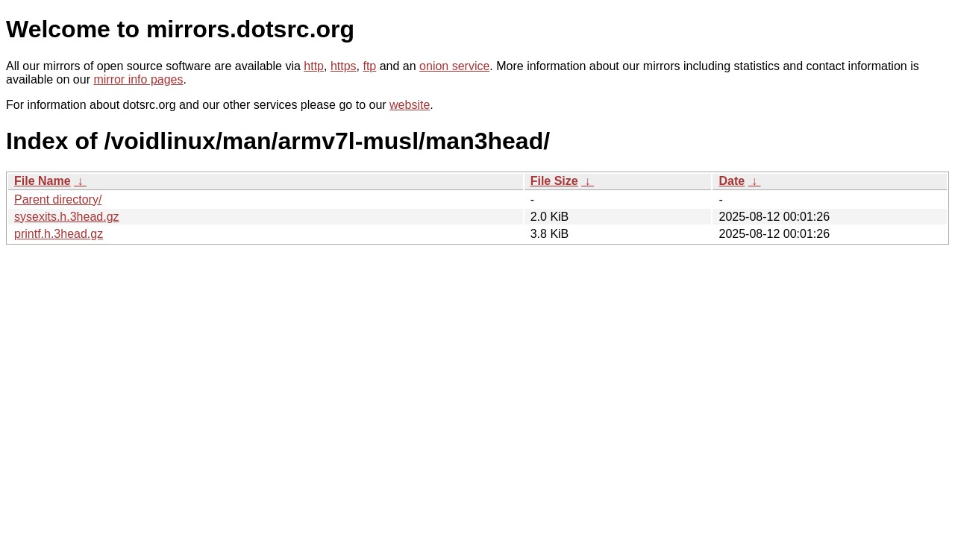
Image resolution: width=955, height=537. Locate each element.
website (409, 104)
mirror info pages (138, 79)
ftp (369, 66)
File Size (554, 181)
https (344, 66)
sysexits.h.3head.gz (66, 216)
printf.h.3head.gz (58, 233)
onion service (454, 66)
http (314, 66)
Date (731, 181)
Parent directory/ (57, 199)
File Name (42, 181)
